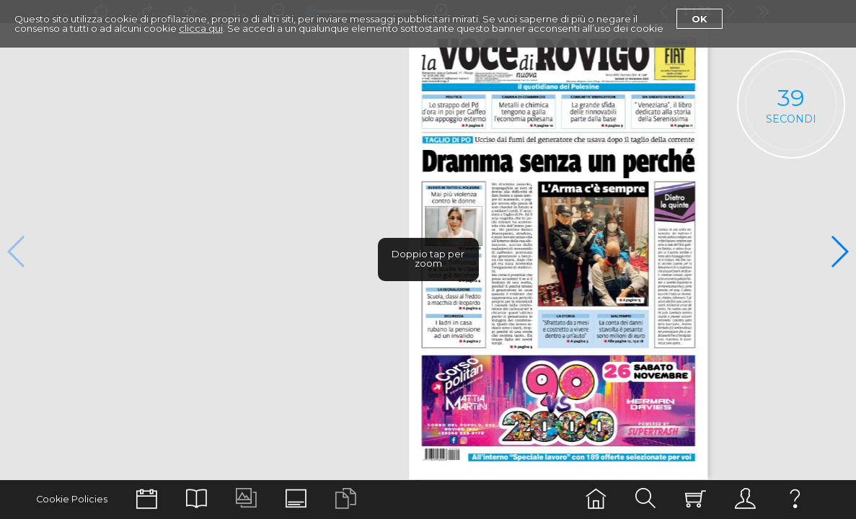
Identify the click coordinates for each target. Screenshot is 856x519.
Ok (699, 19)
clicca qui (201, 28)
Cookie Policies (71, 499)
